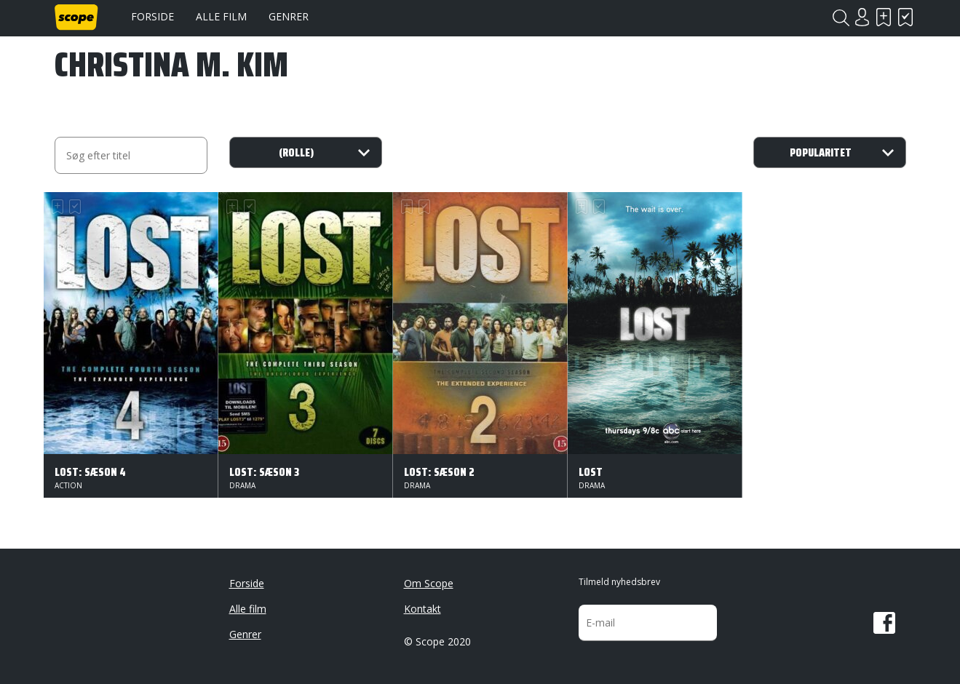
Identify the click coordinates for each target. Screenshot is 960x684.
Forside (152, 16)
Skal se (884, 17)
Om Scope (428, 583)
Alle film (221, 16)
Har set (906, 17)
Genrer (289, 16)
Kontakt (422, 609)
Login (862, 17)
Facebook (884, 623)
